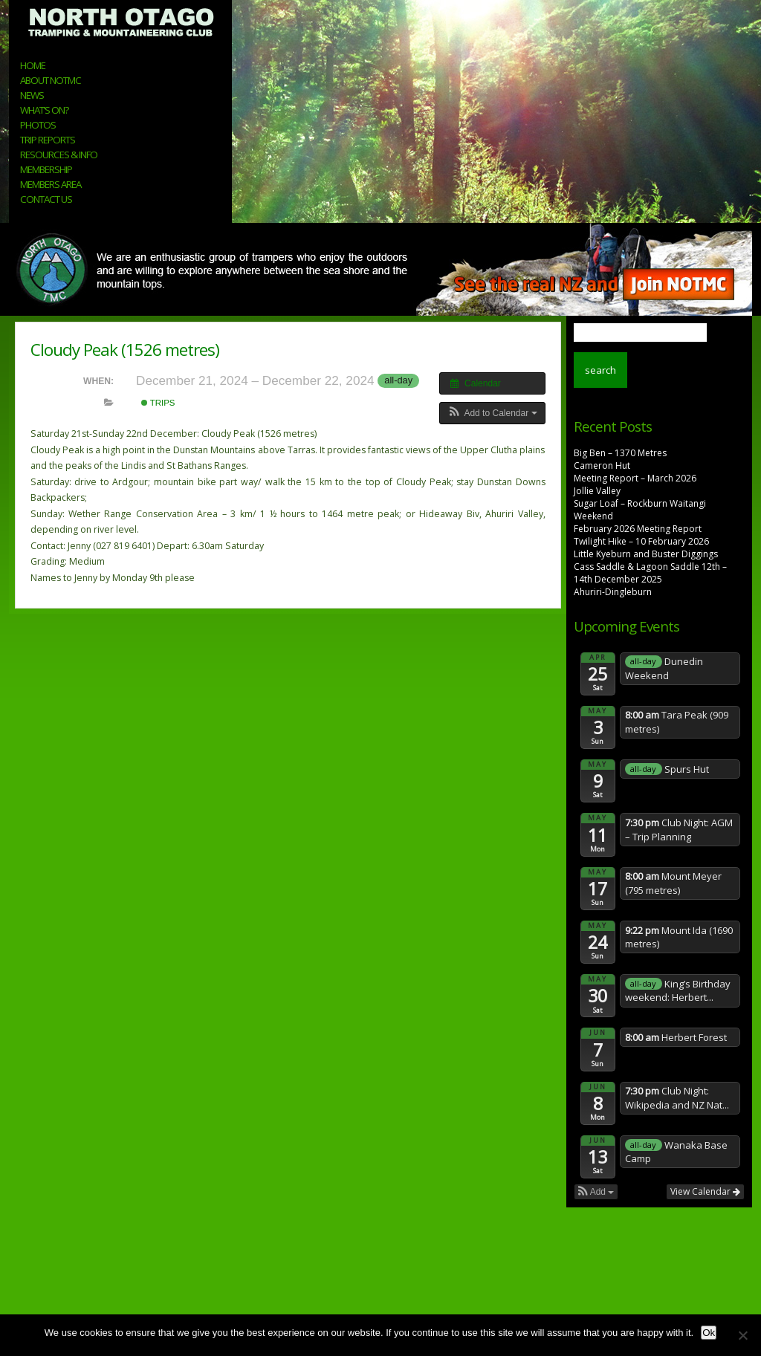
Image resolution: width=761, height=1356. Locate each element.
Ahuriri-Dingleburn (613, 591)
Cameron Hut (602, 465)
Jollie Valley (597, 490)
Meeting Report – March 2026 (635, 478)
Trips (158, 402)
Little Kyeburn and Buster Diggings (646, 554)
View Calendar (705, 1191)
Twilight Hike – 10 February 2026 (641, 541)
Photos (38, 125)
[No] (742, 1335)
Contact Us (46, 199)
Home (32, 65)
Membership (46, 169)
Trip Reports (47, 139)
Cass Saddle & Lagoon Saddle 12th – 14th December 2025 (650, 572)
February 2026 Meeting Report (638, 528)
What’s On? (44, 110)
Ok (708, 1332)
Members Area (50, 184)
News (32, 95)
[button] (492, 413)
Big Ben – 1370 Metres (620, 453)
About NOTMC (50, 80)
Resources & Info (58, 154)
